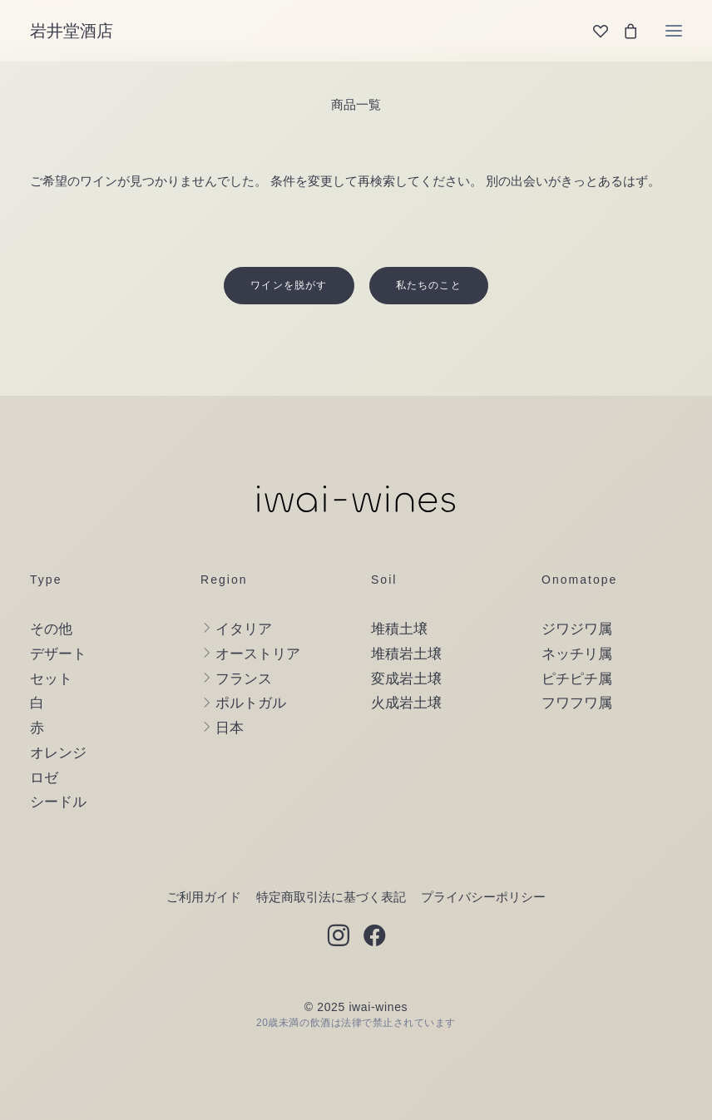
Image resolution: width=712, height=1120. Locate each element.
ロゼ (44, 778)
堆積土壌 (399, 629)
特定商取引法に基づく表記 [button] (331, 897)
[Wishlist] (593, 30)
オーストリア (257, 654)
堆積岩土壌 (406, 654)
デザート (58, 654)
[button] (673, 31)
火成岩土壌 (406, 703)
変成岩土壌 (406, 679)
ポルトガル (250, 703)
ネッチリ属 (576, 654)
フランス (243, 679)
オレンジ (58, 753)
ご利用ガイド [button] (203, 897)
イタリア (243, 629)
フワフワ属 (576, 703)
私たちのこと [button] (429, 285)
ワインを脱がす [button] (288, 285)
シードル (58, 802)
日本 (229, 728)
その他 (51, 629)
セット (51, 679)
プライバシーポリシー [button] (483, 897)
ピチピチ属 (576, 679)
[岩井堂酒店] (71, 30)
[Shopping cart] (623, 30)
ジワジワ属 (576, 629)
